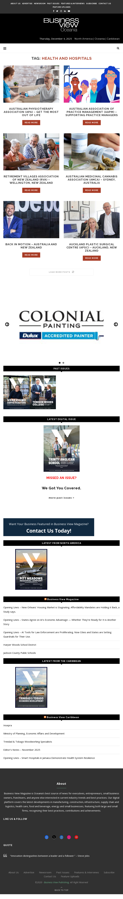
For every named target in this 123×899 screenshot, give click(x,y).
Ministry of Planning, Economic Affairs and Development (34, 738)
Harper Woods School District (19, 649)
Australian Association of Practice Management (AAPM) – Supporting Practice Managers (92, 112)
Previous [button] (7, 329)
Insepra (7, 730)
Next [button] (115, 329)
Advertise (27, 4)
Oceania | (100, 38)
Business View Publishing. (57, 887)
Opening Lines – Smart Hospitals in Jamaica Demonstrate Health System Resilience (49, 762)
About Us (15, 4)
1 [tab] (60, 367)
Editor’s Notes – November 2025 (21, 754)
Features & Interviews (73, 4)
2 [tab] (63, 367)
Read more (31, 123)
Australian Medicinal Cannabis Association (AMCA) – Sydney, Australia (92, 180)
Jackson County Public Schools (19, 657)
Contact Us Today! (48, 535)
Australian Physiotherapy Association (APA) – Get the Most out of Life (31, 112)
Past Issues (53, 4)
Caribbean (113, 38)
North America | (84, 38)
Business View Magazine (63, 604)
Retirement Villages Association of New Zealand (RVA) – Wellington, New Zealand (31, 182)
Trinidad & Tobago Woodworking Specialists (27, 746)
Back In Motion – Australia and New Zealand (31, 250)
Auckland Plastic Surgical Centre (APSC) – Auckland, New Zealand (91, 252)
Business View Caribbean (63, 722)
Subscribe (91, 4)
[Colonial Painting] (61, 330)
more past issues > (61, 502)
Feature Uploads (61, 7)
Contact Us (104, 4)
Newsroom (39, 4)
